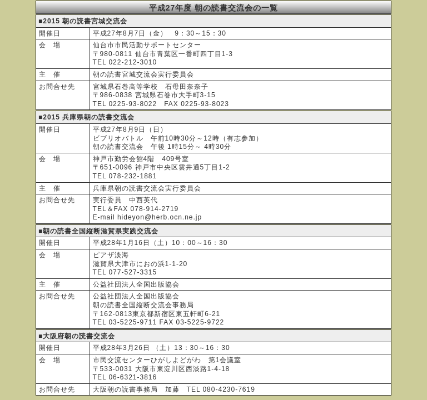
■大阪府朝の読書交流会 (76, 336)
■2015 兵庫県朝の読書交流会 (86, 117)
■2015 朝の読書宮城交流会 (82, 21)
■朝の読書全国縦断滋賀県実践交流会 (98, 231)
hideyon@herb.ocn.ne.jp (159, 217)
